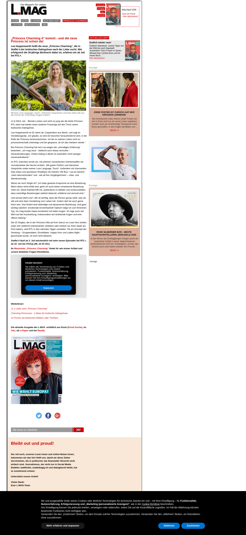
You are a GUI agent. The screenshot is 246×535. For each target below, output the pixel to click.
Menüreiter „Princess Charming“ (31, 248)
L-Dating (17, 24)
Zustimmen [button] (193, 525)
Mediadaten (32, 24)
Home (15, 20)
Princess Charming (75, 20)
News (24, 20)
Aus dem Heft (51, 20)
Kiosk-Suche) (75, 327)
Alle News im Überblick (25, 430)
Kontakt (101, 16)
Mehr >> (114, 130)
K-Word (35, 20)
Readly (41, 330)
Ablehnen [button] (169, 525)
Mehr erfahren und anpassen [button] (62, 525)
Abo (44, 24)
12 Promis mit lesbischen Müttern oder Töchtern (34, 318)
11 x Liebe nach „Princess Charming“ (29, 308)
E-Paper (101, 9)
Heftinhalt (100, 5)
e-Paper (24, 330)
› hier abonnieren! (130, 16)
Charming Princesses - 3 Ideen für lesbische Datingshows (39, 313)
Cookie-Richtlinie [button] (151, 504)
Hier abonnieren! (97, 58)
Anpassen (39, 289)
